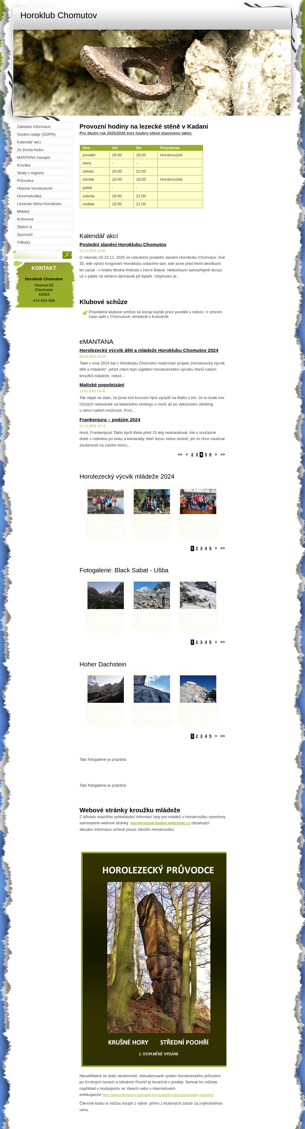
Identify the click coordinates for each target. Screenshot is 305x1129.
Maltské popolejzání (101, 384)
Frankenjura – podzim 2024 (109, 419)
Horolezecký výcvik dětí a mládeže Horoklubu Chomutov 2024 (148, 350)
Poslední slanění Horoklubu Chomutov (122, 244)
